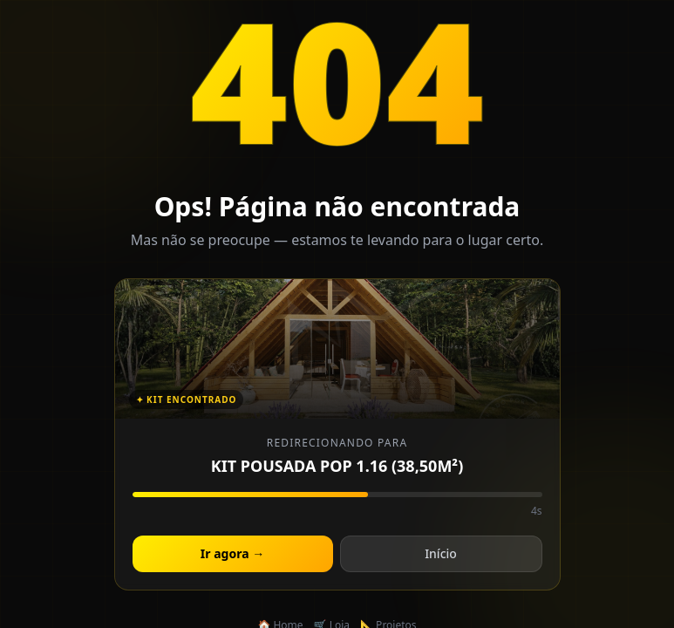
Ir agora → (232, 553)
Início (441, 553)
